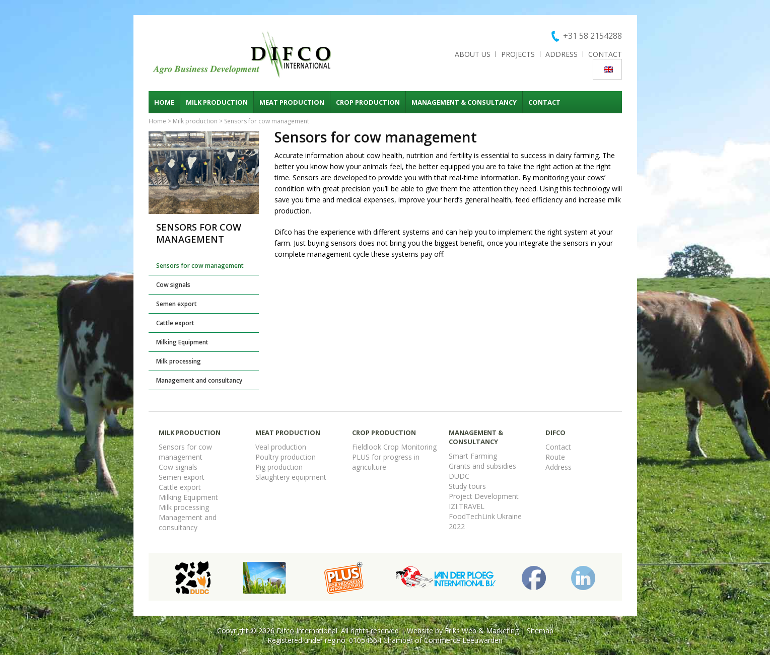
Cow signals (173, 284)
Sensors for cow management (200, 265)
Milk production (217, 102)
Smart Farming (473, 456)
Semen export (176, 304)
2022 (457, 526)
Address (561, 54)
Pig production (279, 467)
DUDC (459, 476)
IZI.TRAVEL (466, 506)
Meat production (291, 102)
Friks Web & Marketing (482, 630)
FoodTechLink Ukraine (485, 516)
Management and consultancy (199, 380)
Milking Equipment (182, 342)
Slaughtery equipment (290, 477)
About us (473, 54)
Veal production (280, 447)
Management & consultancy (464, 102)
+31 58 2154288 (592, 35)
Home (164, 102)
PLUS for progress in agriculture (385, 462)
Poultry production (285, 457)
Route (555, 457)
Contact (605, 54)
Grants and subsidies (482, 466)
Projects (518, 54)
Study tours (467, 486)
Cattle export (175, 323)
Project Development (484, 496)
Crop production (368, 102)
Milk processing (178, 361)
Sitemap (540, 630)
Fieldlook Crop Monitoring (394, 447)
